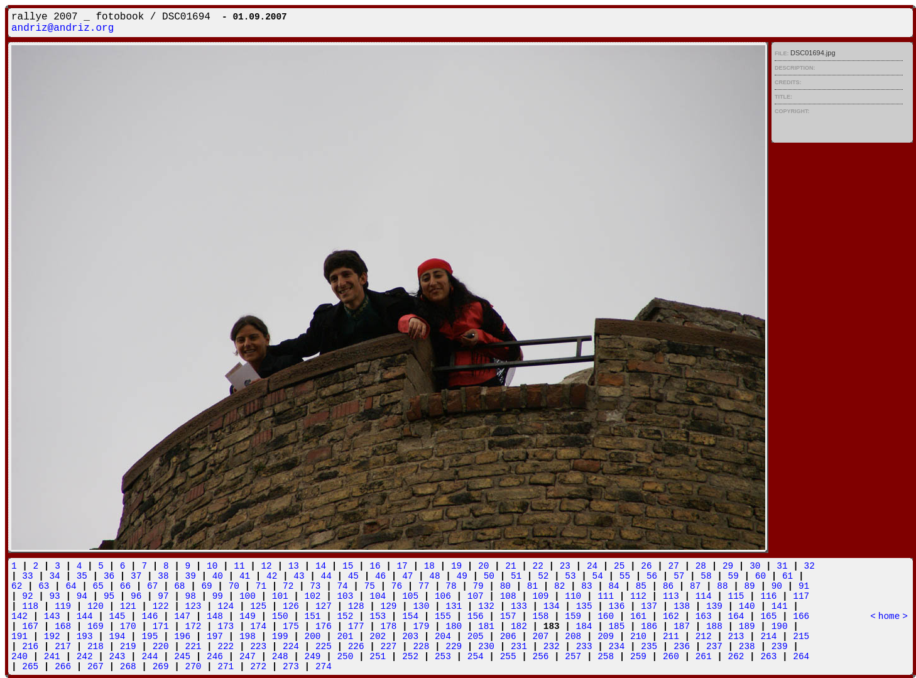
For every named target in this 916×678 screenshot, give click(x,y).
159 (573, 616)
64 (70, 586)
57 (678, 576)
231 (519, 647)
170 (128, 626)
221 (193, 647)
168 (63, 626)
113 (671, 596)
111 (605, 596)
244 (149, 657)
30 (755, 566)
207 (541, 637)
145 (117, 616)
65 (98, 586)
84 (613, 586)
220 (161, 647)
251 (377, 657)
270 (193, 667)
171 (161, 626)
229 (453, 647)
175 (291, 626)
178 (389, 626)
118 (30, 606)
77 (423, 586)
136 (616, 606)
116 (768, 596)
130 (421, 606)
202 (377, 637)
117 (801, 596)
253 (443, 657)
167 (30, 626)
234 (616, 647)
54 (597, 576)
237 (714, 647)
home (889, 616)
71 (261, 586)
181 (486, 626)
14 (320, 566)
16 (374, 566)
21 (510, 566)
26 (646, 566)
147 (182, 616)
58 (706, 576)
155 (443, 616)
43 (298, 576)
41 (244, 576)
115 (736, 596)
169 (95, 626)
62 (16, 586)
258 (605, 657)
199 (280, 637)
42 (271, 576)
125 (258, 606)
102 (313, 596)
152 (345, 616)
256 (541, 657)
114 (703, 596)
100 (247, 596)
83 (586, 586)
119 (63, 606)
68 (179, 586)
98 (190, 596)
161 (638, 616)
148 (215, 616)
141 (780, 606)
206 (508, 637)
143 (52, 616)
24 (592, 566)
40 (217, 576)
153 (377, 616)
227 (389, 647)
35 (82, 576)
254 (475, 657)
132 (486, 606)
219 (128, 647)
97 (163, 596)
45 (353, 576)
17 (401, 566)
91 (804, 586)
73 (315, 586)
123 (193, 606)
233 (584, 647)
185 (616, 626)
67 (152, 586)
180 (453, 626)
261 (703, 657)
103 (345, 596)
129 (389, 606)
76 (396, 586)
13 (293, 566)
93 (54, 596)
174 (258, 626)
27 (673, 566)
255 (508, 657)
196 (182, 637)
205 (475, 637)
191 (19, 637)
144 (85, 616)
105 (410, 596)
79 (477, 586)
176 (323, 626)
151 (313, 616)
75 (369, 586)
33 (27, 576)
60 (760, 576)
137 (649, 606)
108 (508, 596)
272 (258, 667)
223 (258, 647)
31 (782, 566)
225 (323, 647)
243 (117, 657)
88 (722, 586)
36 (109, 576)
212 (703, 637)
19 (456, 566)
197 (215, 637)
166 (801, 616)
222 (225, 647)
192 (52, 637)
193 (85, 637)
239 (780, 647)
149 (247, 616)
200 (313, 637)
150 (280, 616)
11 (239, 566)
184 (584, 626)
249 (313, 657)
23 (565, 566)
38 (163, 576)
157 (508, 616)
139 (714, 606)
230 (486, 647)
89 (749, 586)
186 (649, 626)
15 (347, 566)
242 (85, 657)
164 (736, 616)
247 (247, 657)
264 (801, 657)
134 (551, 606)
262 (736, 657)
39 (190, 576)
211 (671, 637)
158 (541, 616)
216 (30, 647)
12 (266, 566)
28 (700, 566)
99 (217, 596)
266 (63, 667)
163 (703, 616)
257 (573, 657)
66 (125, 586)
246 (215, 657)
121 (128, 606)
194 (117, 637)
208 (573, 637)
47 (407, 576)
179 (421, 626)
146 (149, 616)
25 (619, 566)
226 (356, 647)
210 (638, 637)
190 (780, 626)
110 (573, 596)
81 (532, 586)
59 (733, 576)
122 (161, 606)
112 (638, 596)
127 (323, 606)
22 (538, 566)
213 (736, 637)
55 (624, 576)
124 (225, 606)
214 (768, 637)
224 (291, 647)
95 (109, 596)
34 (54, 576)
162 (671, 616)
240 (19, 657)
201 (345, 637)
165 (768, 616)
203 (410, 637)
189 (747, 626)
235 (649, 647)
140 (747, 606)
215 (801, 637)
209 (605, 637)
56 (651, 576)
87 (695, 586)
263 (768, 657)
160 (605, 616)
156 (475, 616)
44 (326, 576)
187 (681, 626)
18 (429, 566)
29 (727, 566)
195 (149, 637)
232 (551, 647)
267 (95, 667)
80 (505, 586)
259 (638, 657)
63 (43, 586)
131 (453, 606)
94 (82, 596)
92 (27, 596)
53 (570, 576)
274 (323, 667)
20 (483, 566)
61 (787, 576)
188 (714, 626)
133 (519, 606)
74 (342, 586)
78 (450, 586)
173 (225, 626)
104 (377, 596)
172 (193, 626)
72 (288, 586)
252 (410, 657)
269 (161, 667)
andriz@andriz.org (62, 28)
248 (280, 657)
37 (136, 576)
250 (345, 657)
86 (668, 586)
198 (247, 637)
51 (516, 576)
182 (519, 626)
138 (681, 606)
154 (410, 616)
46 (380, 576)
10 (212, 566)
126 (291, 606)
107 (475, 596)
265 (30, 667)
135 (584, 606)
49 (462, 576)
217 (63, 647)
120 (95, 606)
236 (681, 647)
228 (421, 647)
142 (19, 616)
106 (443, 596)
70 (234, 586)
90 (777, 586)
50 (489, 576)
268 (128, 667)
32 (809, 566)
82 (559, 586)
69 (206, 586)
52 (543, 576)
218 (95, 647)
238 (747, 647)
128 (356, 606)
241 (52, 657)
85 (641, 586)
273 (291, 667)
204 (443, 637)
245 (182, 657)
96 (136, 596)
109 (541, 596)
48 (434, 576)
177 (356, 626)
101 (280, 596)
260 (671, 657)
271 (225, 667)
